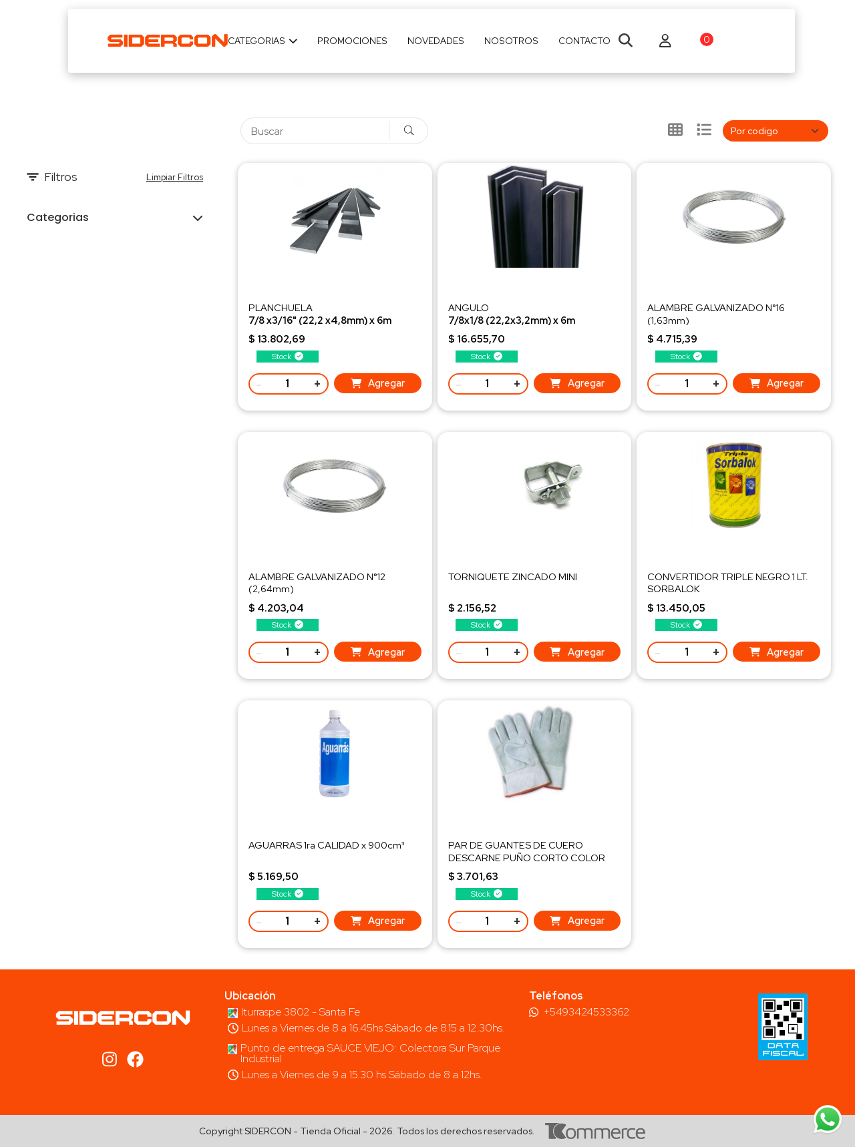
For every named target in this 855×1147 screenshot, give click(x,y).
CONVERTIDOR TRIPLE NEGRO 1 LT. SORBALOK (727, 582)
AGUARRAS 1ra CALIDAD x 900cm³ (326, 845)
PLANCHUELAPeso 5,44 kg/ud (319, 319)
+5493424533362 (586, 1012)
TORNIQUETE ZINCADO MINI (512, 576)
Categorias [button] (58, 217)
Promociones (352, 41)
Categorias (263, 41)
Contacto (584, 41)
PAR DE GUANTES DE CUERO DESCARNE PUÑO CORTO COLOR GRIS (526, 857)
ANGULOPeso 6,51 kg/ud (511, 319)
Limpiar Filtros (174, 177)
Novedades (435, 41)
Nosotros (511, 41)
